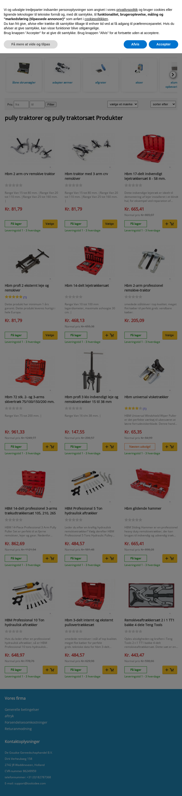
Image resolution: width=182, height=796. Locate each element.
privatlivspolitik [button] (127, 10)
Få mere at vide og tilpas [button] (30, 44)
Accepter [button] (163, 44)
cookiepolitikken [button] (96, 19)
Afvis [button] (135, 44)
